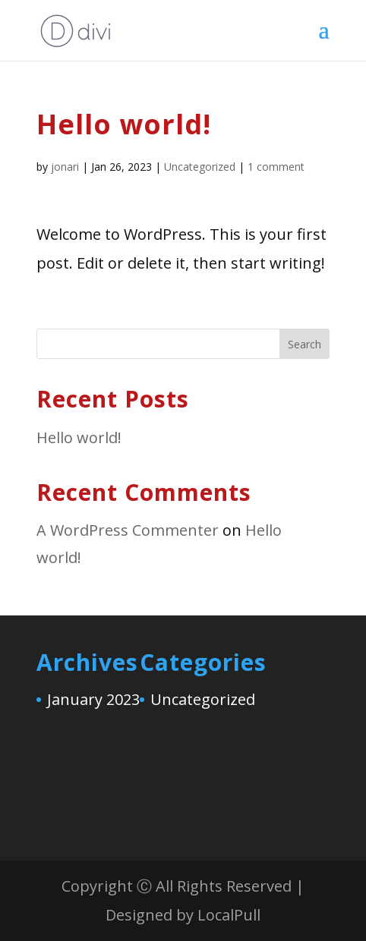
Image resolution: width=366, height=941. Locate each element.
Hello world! (78, 437)
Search (304, 344)
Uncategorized (199, 166)
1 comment (276, 166)
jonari (65, 166)
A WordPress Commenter (127, 530)
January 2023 (93, 699)
